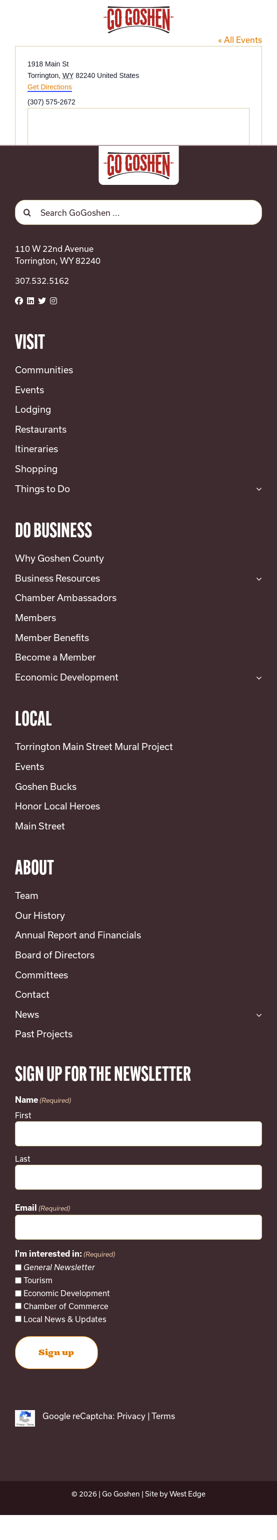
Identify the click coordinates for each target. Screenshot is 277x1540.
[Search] (27, 212)
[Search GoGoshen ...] (138, 212)
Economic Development (67, 1293)
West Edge (188, 1494)
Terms (163, 1416)
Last (22, 1158)
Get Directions (50, 87)
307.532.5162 (42, 280)
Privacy (131, 1416)
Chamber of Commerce (66, 1306)
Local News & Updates (65, 1319)
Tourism (38, 1280)
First (23, 1115)
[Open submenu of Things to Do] (257, 489)
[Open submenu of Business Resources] (257, 578)
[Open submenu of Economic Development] (257, 677)
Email (42, 1209)
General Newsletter (59, 1267)
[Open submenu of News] (257, 1014)
